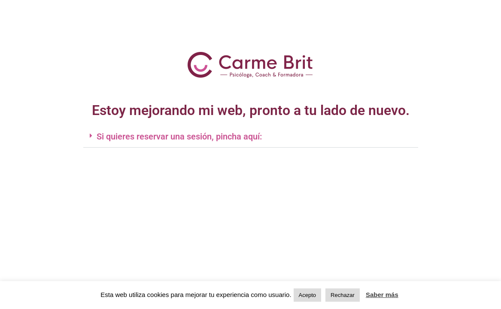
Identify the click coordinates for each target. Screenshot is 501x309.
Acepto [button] (307, 295)
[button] (250, 137)
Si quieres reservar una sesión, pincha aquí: (179, 136)
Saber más (382, 294)
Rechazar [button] (343, 295)
